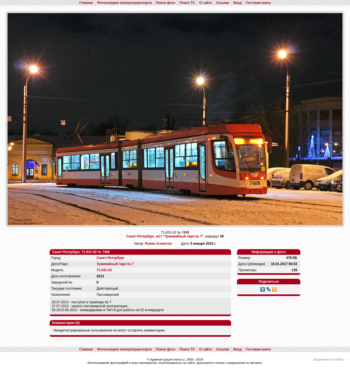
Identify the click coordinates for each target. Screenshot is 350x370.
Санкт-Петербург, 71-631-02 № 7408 (81, 252)
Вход (237, 3)
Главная (86, 3)
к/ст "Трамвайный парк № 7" (179, 236)
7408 (185, 232)
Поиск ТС (187, 3)
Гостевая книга (258, 3)
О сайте (205, 3)
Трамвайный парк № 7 (115, 264)
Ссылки (222, 3)
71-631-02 (104, 270)
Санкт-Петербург (140, 236)
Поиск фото (165, 3)
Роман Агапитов (158, 244)
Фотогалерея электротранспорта (124, 3)
